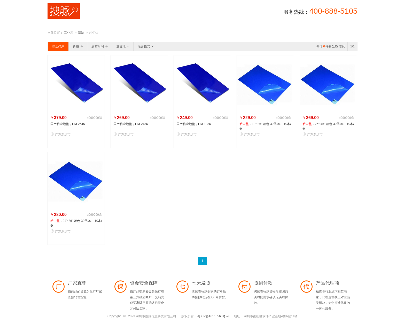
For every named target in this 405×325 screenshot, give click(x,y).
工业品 (68, 33)
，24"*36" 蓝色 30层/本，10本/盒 (76, 223)
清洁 (81, 33)
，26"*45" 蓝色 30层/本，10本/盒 (328, 126)
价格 (78, 46)
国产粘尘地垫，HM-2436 (130, 124)
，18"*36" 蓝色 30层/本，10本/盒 (265, 126)
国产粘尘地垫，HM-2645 (67, 124)
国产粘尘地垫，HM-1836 (193, 124)
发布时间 (99, 46)
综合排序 (58, 46)
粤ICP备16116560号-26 (213, 316)
